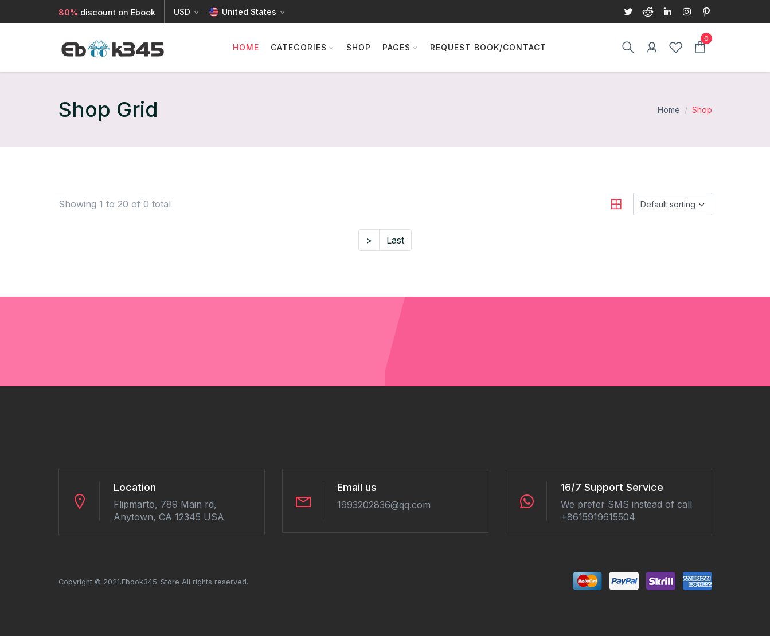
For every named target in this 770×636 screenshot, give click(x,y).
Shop (358, 47)
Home (246, 47)
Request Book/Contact (488, 47)
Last (395, 240)
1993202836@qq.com (384, 505)
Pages (396, 47)
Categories (299, 47)
